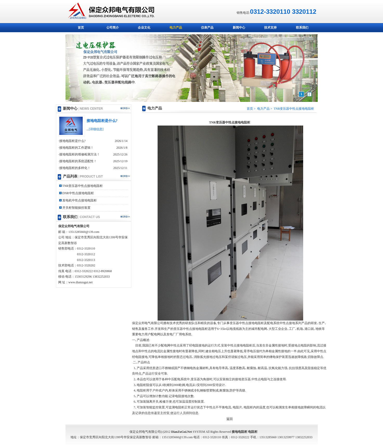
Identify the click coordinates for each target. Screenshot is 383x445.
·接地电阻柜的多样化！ (74, 168)
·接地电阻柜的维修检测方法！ (79, 154)
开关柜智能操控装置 (76, 208)
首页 (81, 27)
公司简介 (112, 27)
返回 (229, 419)
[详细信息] (96, 129)
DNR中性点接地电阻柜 (78, 193)
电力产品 (176, 27)
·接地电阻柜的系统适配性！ (78, 161)
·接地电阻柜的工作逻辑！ (76, 147)
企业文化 (144, 27)
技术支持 (270, 27)
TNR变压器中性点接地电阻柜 (82, 186)
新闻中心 (239, 27)
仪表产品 (207, 27)
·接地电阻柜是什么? (72, 141)
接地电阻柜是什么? (102, 121)
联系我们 (302, 27)
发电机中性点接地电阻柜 (79, 200)
